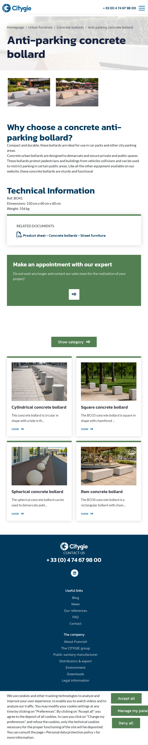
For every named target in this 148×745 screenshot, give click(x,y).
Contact (76, 623)
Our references (75, 610)
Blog (75, 597)
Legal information (75, 680)
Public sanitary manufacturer (75, 654)
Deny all (126, 723)
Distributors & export (75, 661)
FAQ (75, 617)
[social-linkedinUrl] (74, 573)
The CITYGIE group (75, 648)
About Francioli (75, 641)
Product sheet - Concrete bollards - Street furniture (61, 235)
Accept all (126, 698)
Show (18, 429)
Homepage (15, 27)
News (75, 604)
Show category (74, 342)
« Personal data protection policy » (69, 732)
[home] (16, 8)
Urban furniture (40, 27)
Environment (76, 667)
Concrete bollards (70, 27)
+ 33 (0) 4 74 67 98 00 (119, 8)
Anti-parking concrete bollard (110, 27)
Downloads (75, 674)
